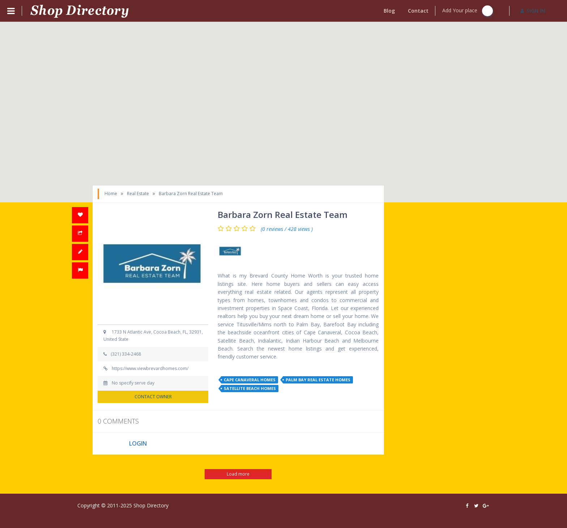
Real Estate (138, 193)
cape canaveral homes (250, 379)
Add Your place (467, 10)
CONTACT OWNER (153, 397)
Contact (418, 10)
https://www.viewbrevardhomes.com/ (150, 368)
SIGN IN (532, 10)
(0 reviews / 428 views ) (287, 229)
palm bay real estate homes (318, 379)
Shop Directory (151, 505)
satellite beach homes (250, 388)
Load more (238, 474)
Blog (389, 10)
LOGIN (138, 443)
